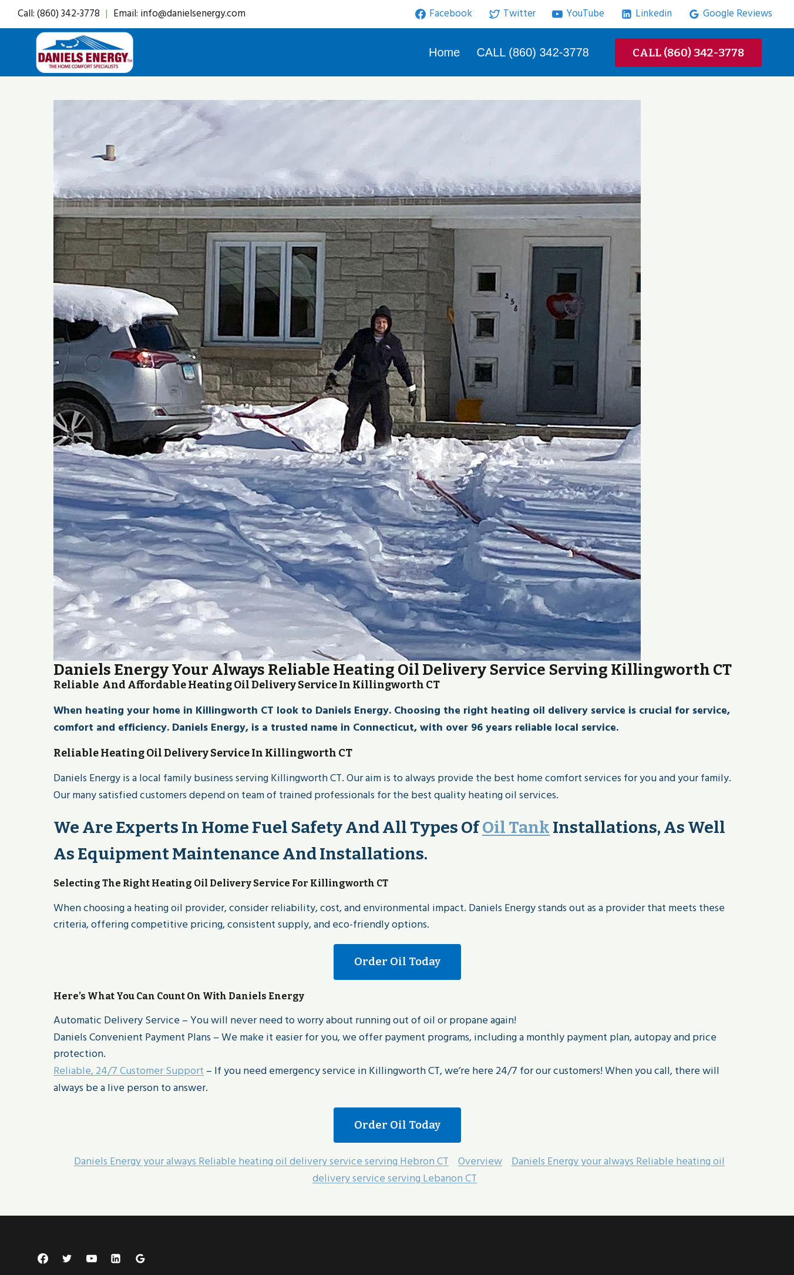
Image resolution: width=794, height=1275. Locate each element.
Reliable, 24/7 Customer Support (128, 1070)
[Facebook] (42, 1258)
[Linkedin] (115, 1258)
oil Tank (516, 827)
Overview (480, 1161)
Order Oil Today (397, 961)
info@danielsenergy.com (192, 13)
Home (444, 52)
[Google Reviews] (140, 1258)
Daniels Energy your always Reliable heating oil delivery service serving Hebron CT (261, 1161)
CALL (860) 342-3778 (532, 52)
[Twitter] (67, 1258)
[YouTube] (91, 1258)
